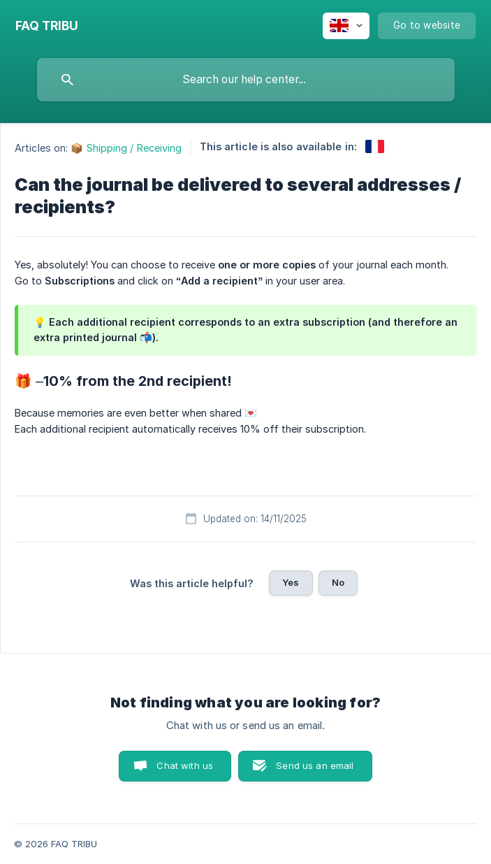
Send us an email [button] (314, 765)
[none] (46, 26)
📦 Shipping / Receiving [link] (126, 148)
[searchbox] (246, 79)
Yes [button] (290, 582)
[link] (374, 146)
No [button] (338, 582)
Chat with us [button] (184, 765)
